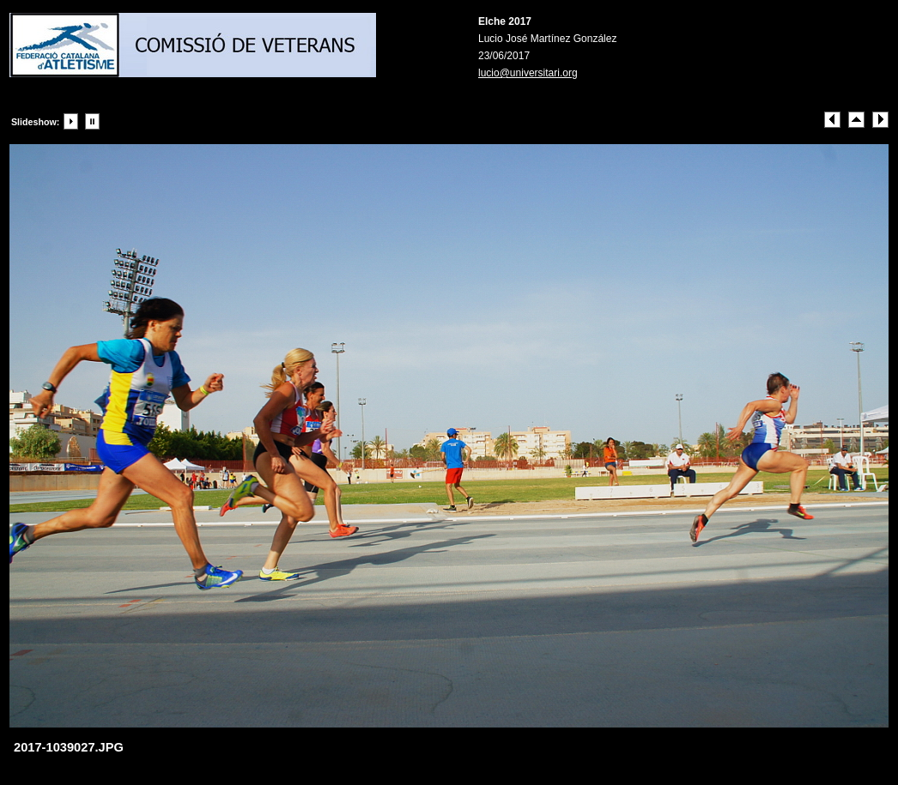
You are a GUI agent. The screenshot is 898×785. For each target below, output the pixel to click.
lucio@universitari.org (528, 73)
